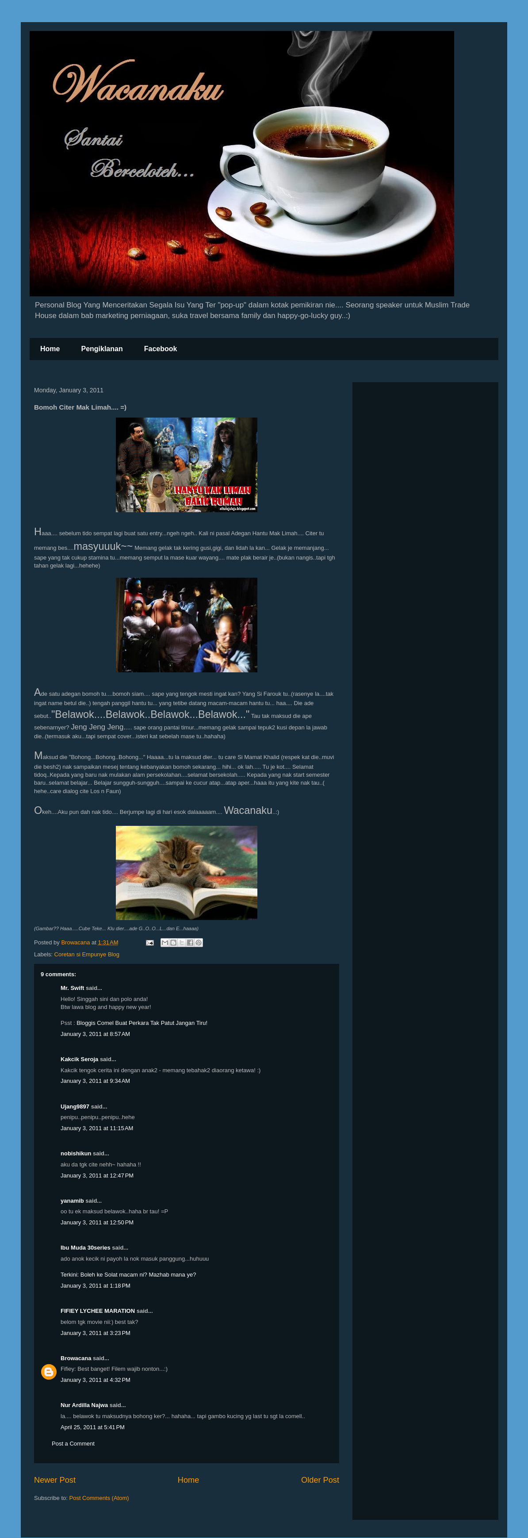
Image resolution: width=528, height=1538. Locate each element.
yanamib (72, 1200)
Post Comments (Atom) (99, 1498)
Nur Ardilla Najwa (84, 1405)
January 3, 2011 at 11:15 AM (97, 1128)
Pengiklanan (101, 349)
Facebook (160, 349)
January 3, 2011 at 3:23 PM (95, 1333)
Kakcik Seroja (79, 1059)
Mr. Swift (72, 988)
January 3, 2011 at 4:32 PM (95, 1380)
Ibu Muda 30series (86, 1247)
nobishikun (76, 1153)
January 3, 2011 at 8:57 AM (95, 1034)
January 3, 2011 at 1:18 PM (95, 1285)
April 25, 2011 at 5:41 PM (93, 1427)
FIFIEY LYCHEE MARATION (98, 1311)
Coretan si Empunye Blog (86, 954)
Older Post (320, 1480)
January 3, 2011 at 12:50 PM (97, 1222)
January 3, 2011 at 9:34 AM (95, 1081)
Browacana (76, 1358)
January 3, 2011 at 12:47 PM (97, 1175)
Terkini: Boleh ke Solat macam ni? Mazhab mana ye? (128, 1274)
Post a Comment (73, 1443)
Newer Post (55, 1480)
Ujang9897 (75, 1106)
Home (50, 349)
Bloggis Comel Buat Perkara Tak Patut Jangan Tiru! (142, 1023)
